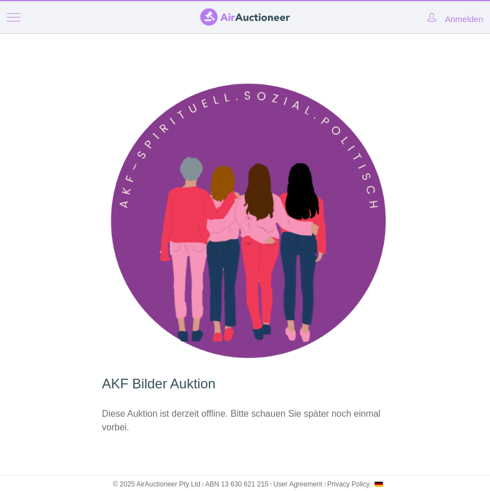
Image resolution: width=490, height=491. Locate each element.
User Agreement (298, 484)
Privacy (348, 484)
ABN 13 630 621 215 (236, 484)
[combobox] (378, 484)
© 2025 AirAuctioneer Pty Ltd (156, 484)
